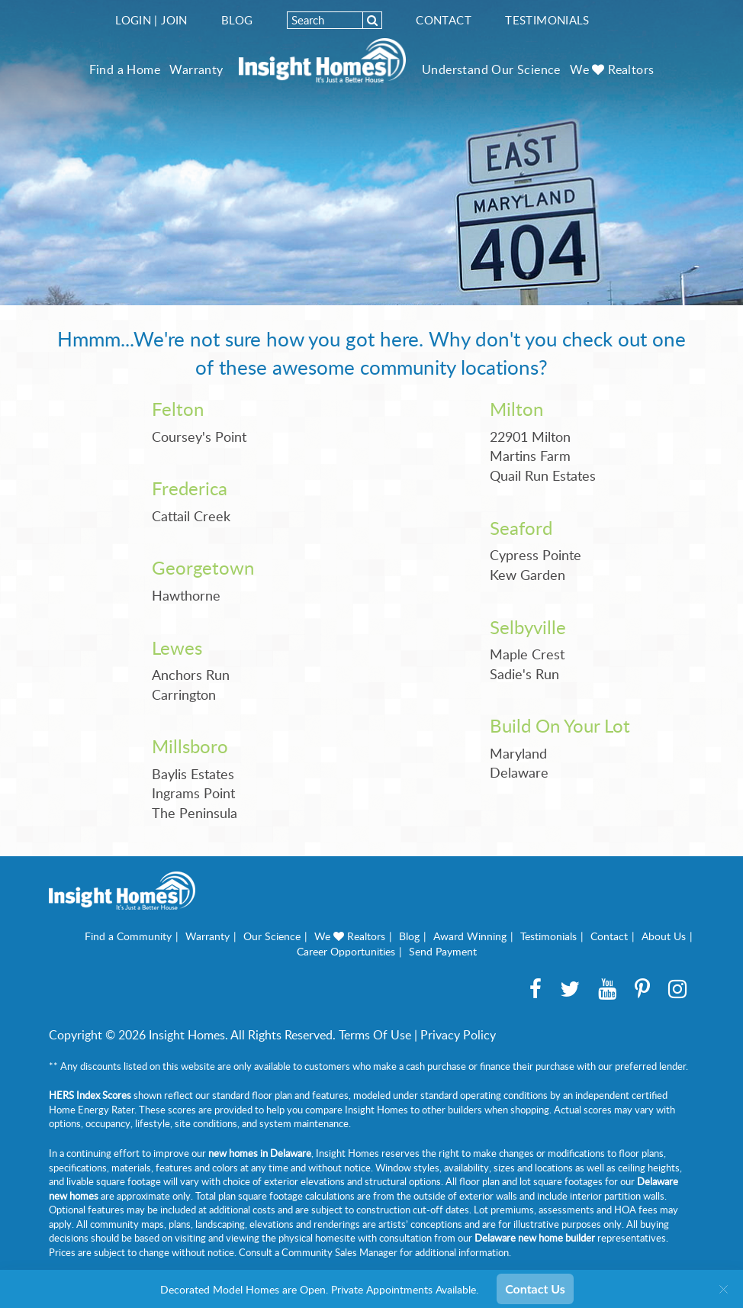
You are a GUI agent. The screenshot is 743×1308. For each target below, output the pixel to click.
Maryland (518, 753)
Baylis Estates (193, 774)
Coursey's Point (199, 436)
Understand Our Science (491, 69)
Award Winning (470, 936)
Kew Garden (527, 574)
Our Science (272, 936)
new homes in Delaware (259, 1153)
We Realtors (612, 69)
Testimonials (547, 19)
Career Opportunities (346, 951)
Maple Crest (527, 654)
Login (133, 19)
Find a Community (128, 936)
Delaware (519, 772)
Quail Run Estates (543, 475)
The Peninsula (194, 813)
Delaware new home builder (534, 1238)
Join (174, 19)
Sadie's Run (524, 674)
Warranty (196, 69)
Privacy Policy (458, 1034)
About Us (664, 936)
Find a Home (124, 69)
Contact (443, 19)
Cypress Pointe (535, 555)
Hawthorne (186, 595)
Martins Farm (530, 455)
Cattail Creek (191, 516)
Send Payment (443, 951)
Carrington (184, 694)
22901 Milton (530, 436)
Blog (237, 19)
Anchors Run (191, 674)
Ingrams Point (193, 793)
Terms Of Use (375, 1034)
